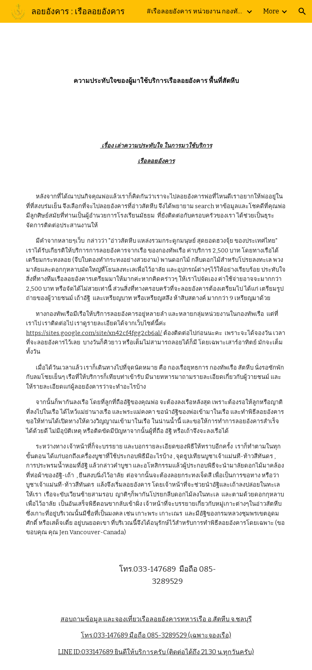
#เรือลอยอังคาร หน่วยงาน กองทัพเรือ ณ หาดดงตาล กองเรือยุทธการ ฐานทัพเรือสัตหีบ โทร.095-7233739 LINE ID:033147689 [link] (195, 11)
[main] (155, 75)
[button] (302, 11)
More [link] (271, 11)
